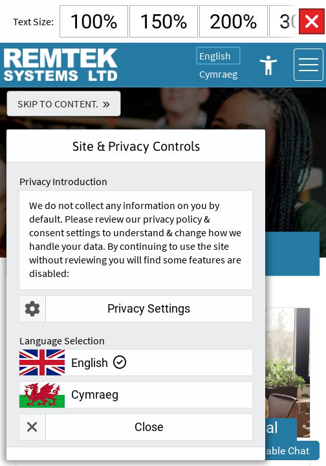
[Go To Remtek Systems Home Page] (61, 65)
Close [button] (91, 427)
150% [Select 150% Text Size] (164, 22)
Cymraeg (218, 73)
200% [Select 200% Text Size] (233, 22)
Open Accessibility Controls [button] (268, 64)
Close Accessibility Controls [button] (312, 21)
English (215, 55)
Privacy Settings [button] (104, 309)
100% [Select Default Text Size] (94, 22)
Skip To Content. (57, 103)
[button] (271, 450)
